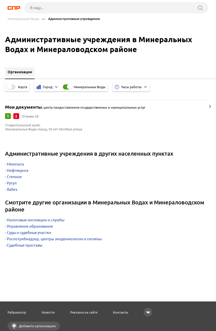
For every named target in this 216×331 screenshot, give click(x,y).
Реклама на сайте (84, 312)
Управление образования (30, 226)
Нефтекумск (18, 170)
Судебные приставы (24, 245)
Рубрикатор (17, 312)
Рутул (12, 183)
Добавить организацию (37, 326)
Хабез (12, 189)
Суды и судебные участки (29, 232)
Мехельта (15, 164)
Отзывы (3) (30, 116)
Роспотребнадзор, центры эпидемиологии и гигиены (54, 239)
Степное (14, 177)
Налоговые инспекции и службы (35, 220)
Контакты (120, 312)
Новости (48, 312)
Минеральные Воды (23, 18)
